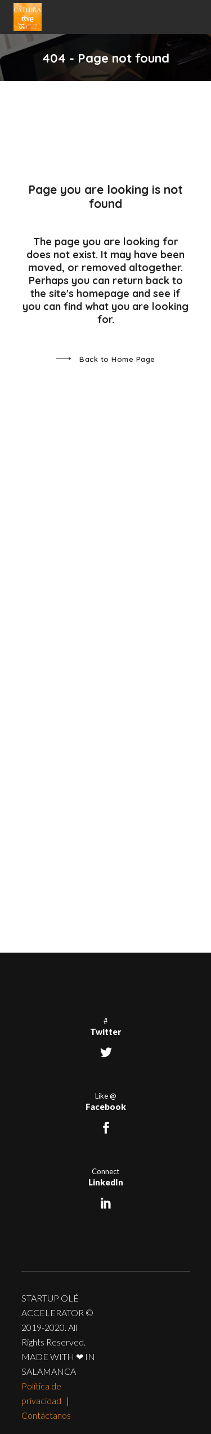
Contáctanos (46, 1415)
